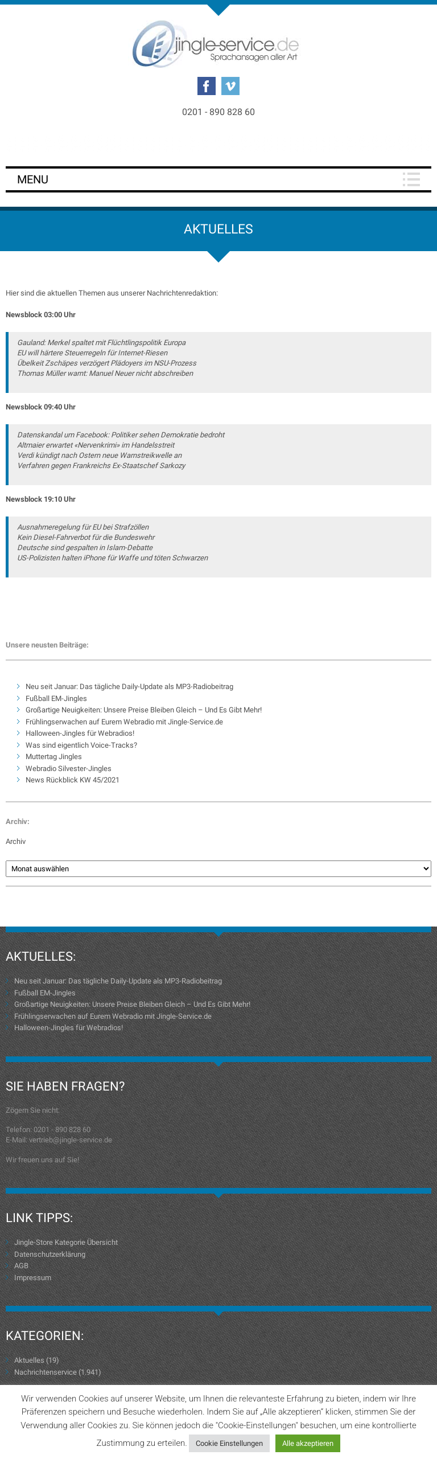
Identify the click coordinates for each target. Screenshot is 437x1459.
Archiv (16, 841)
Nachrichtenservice (45, 1372)
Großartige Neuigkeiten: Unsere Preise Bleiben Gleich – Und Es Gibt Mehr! (144, 710)
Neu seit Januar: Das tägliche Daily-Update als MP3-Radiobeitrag (129, 686)
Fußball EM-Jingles (56, 698)
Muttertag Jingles (54, 756)
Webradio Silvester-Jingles (69, 768)
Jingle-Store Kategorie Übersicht (66, 1242)
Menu (32, 179)
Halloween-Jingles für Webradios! (80, 733)
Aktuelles (29, 1360)
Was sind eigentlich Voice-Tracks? (81, 745)
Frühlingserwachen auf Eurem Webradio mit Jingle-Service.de (124, 722)
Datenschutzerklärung (49, 1254)
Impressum (32, 1277)
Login (218, 143)
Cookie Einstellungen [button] (229, 1443)
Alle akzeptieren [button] (307, 1443)
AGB (21, 1265)
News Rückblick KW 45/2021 (72, 780)
